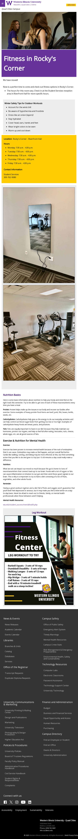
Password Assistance (53, 680)
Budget (47, 708)
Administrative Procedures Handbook (17, 767)
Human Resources (52, 723)
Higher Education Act (14, 739)
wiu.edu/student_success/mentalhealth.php (20, 504)
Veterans (49, 810)
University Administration (55, 755)
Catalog (8, 651)
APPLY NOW (71, 5)
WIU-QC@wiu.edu (46, 830)
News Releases (11, 624)
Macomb (17, 5)
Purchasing (49, 728)
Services (8, 661)
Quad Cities (25, 5)
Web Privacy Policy (71, 835)
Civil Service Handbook (15, 773)
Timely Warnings (51, 634)
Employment (21, 810)
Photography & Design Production (15, 733)
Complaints (10, 785)
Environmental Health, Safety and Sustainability (57, 657)
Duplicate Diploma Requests (17, 678)
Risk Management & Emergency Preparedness (58, 650)
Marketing (9, 722)
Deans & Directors (52, 750)
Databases (10, 656)
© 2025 (26, 835)
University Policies (13, 751)
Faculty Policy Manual (14, 761)
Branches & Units (13, 646)
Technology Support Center (56, 685)
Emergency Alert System (54, 629)
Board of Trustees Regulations (19, 756)
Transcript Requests (14, 673)
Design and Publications (16, 717)
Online (33, 5)
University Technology (54, 690)
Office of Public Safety (53, 624)
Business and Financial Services (58, 713)
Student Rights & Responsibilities (12, 779)
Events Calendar (12, 634)
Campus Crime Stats (53, 644)
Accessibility (7, 810)
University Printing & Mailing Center (18, 711)
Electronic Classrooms (53, 675)
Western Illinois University (27, 1)
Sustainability (36, 810)
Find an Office (50, 745)
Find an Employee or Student (57, 740)
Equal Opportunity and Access (57, 718)
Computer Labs (51, 670)
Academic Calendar (13, 629)
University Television (14, 727)
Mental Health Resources (55, 639)
